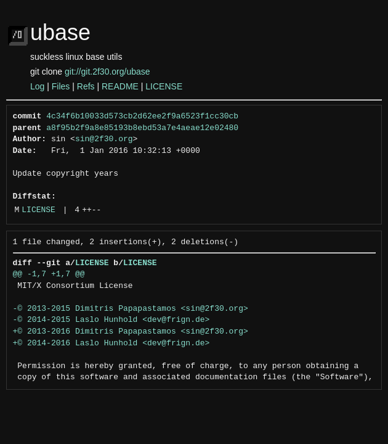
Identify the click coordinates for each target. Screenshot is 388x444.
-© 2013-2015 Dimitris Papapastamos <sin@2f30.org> (130, 308)
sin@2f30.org (104, 139)
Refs (86, 86)
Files (61, 86)
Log (37, 86)
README (120, 86)
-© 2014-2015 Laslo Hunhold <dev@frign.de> (111, 320)
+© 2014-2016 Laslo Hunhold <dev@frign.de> (111, 343)
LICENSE (163, 86)
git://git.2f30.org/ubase (107, 71)
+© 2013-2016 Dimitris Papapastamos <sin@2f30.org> (130, 331)
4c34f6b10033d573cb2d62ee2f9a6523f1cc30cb (142, 116)
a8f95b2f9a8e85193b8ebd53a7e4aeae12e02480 (142, 128)
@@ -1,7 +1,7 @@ (49, 274)
